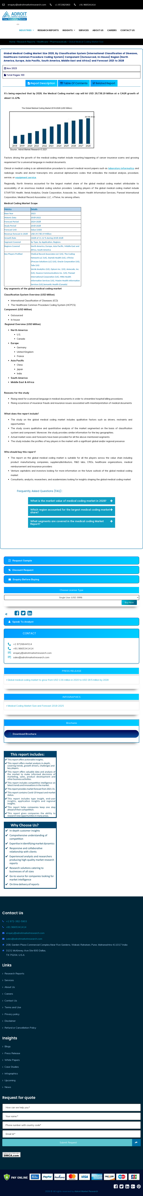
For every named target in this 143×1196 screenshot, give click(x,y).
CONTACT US (127, 30)
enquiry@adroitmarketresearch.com (25, 932)
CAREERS (112, 30)
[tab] (71, 500)
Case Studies (12, 1066)
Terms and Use (13, 1007)
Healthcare (42, 41)
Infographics (11, 1073)
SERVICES (84, 30)
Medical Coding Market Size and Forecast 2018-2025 (36, 705)
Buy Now (129, 602)
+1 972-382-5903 (16, 921)
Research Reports (26, 41)
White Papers (12, 1059)
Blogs (8, 1046)
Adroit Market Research (86, 1191)
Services (9, 980)
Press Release (12, 1053)
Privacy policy (12, 1014)
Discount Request (21, 570)
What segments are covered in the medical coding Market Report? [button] (71, 522)
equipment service (25, 177)
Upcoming (10, 1080)
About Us (10, 987)
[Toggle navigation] (18, 24)
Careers (9, 993)
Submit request (100, 1142)
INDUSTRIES (25, 30)
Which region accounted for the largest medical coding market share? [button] (71, 511)
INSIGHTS (67, 30)
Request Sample (20, 560)
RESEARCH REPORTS (48, 30)
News (8, 1087)
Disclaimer (10, 1020)
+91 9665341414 (16, 927)
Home (12, 41)
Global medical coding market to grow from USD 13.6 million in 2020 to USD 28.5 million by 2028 (58, 679)
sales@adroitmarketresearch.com (24, 938)
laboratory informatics (121, 168)
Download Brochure (22, 734)
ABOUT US (98, 30)
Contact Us (11, 1000)
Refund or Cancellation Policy (20, 1027)
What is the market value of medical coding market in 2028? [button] (71, 500)
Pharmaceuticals (58, 41)
